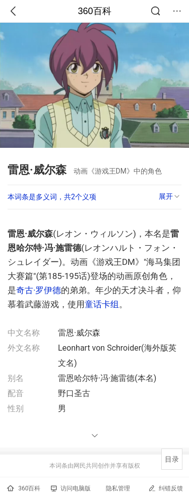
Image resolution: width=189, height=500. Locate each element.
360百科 (94, 11)
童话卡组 (102, 304)
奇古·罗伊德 (38, 290)
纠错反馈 (165, 488)
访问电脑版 (71, 488)
